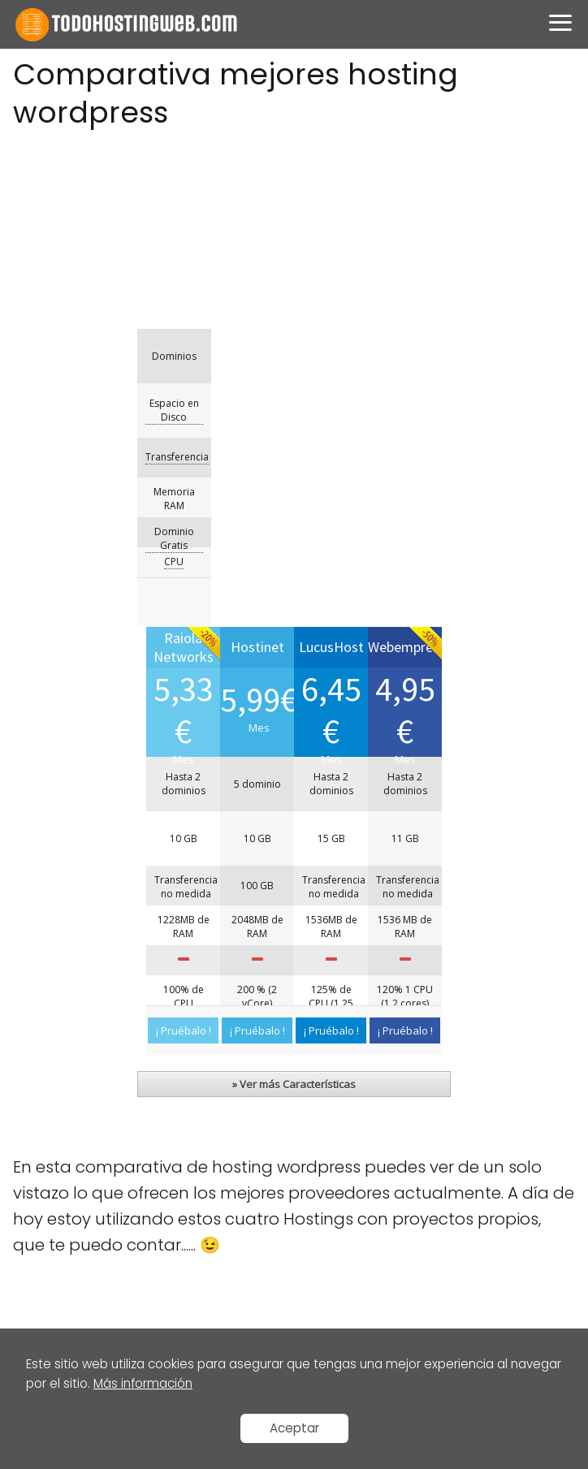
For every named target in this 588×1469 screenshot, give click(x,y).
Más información (142, 1383)
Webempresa (59, 1297)
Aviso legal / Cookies (81, 1045)
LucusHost (48, 1234)
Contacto (47, 1108)
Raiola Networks (65, 1171)
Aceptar (294, 1428)
